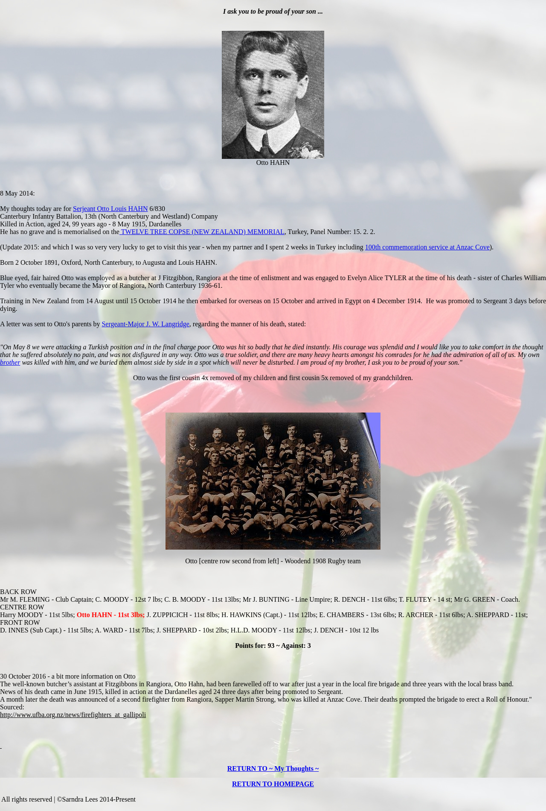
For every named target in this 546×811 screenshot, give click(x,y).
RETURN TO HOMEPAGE (273, 784)
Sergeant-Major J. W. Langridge (145, 324)
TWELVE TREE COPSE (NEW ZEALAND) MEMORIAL (202, 231)
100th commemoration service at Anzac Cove (427, 247)
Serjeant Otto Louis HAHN (110, 208)
